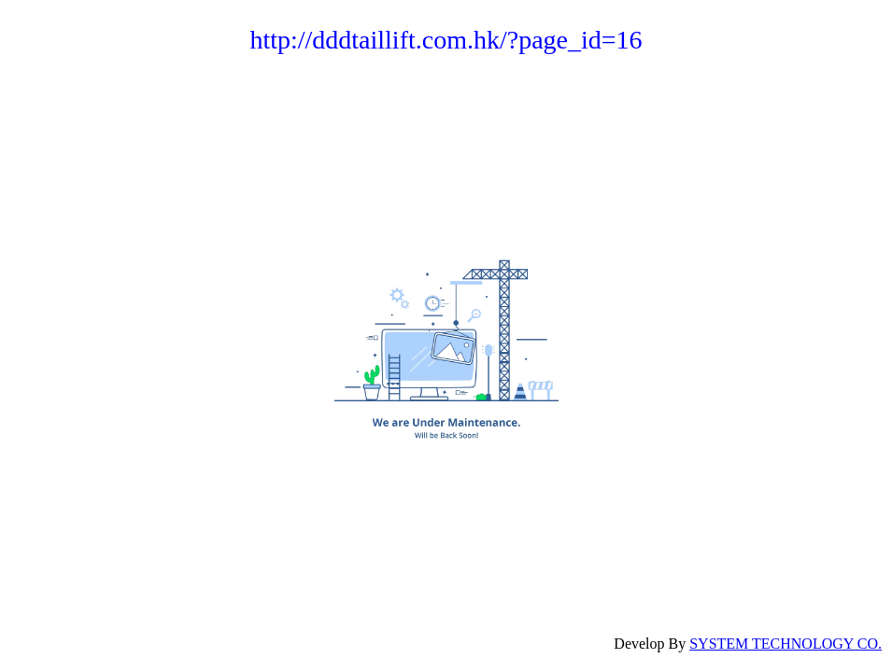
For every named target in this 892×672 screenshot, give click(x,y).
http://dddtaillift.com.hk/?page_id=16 (445, 39)
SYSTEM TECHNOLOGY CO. (785, 643)
